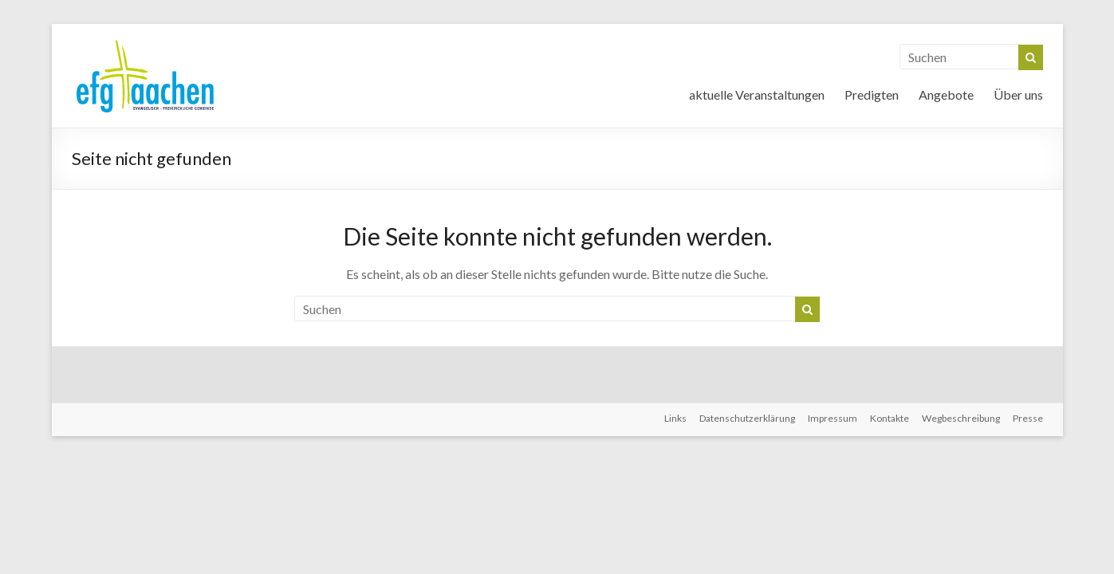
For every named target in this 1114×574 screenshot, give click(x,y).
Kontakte (889, 418)
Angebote (946, 94)
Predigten (871, 94)
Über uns (1018, 94)
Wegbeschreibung (961, 418)
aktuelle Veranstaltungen (757, 94)
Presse (1028, 418)
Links (675, 418)
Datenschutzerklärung (747, 418)
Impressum (832, 418)
